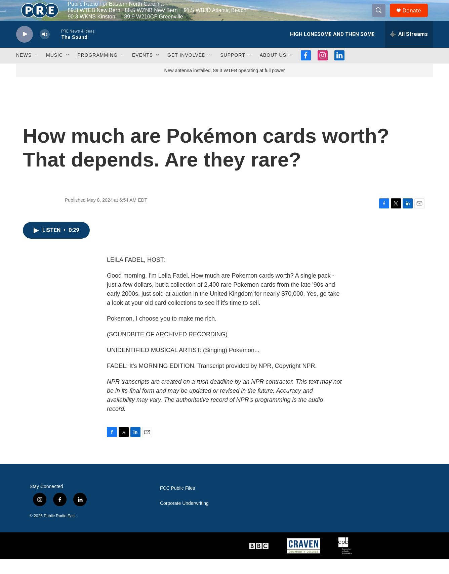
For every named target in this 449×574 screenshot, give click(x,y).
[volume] (44, 48)
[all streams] (409, 48)
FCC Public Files (177, 503)
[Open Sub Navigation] (36, 70)
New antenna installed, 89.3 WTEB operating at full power (224, 85)
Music (54, 70)
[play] (24, 49)
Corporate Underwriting (184, 518)
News (24, 70)
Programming (97, 70)
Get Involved (186, 70)
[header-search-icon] (382, 18)
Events (142, 70)
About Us (273, 70)
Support (232, 70)
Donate (415, 17)
